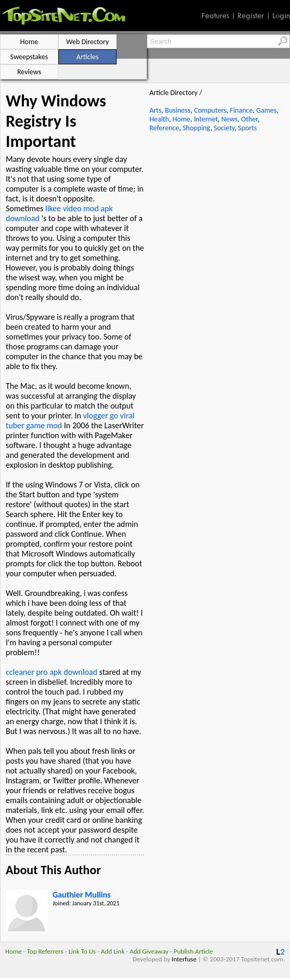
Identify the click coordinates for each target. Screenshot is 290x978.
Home (181, 119)
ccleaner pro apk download (51, 672)
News (229, 119)
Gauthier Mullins (81, 895)
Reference (164, 128)
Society (224, 128)
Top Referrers (45, 951)
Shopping (196, 128)
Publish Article (193, 951)
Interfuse (184, 959)
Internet (206, 119)
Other (249, 119)
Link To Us (82, 951)
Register (250, 15)
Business (178, 110)
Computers (210, 110)
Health (159, 119)
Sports (247, 128)
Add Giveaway (149, 951)
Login (281, 15)
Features (215, 15)
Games (266, 110)
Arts (155, 110)
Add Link (112, 951)
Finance (241, 110)
